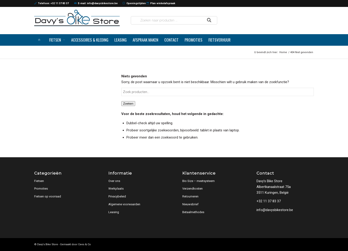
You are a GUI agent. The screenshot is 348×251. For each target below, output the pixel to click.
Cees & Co (84, 244)
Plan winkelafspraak (161, 3)
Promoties (41, 188)
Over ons (114, 181)
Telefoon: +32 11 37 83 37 (51, 3)
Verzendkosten (192, 188)
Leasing (113, 212)
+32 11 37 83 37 (268, 201)
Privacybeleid (117, 196)
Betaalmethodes (193, 212)
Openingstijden (134, 3)
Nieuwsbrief (190, 204)
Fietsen (39, 181)
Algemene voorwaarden (124, 204)
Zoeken (128, 103)
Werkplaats (116, 188)
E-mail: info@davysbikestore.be (96, 3)
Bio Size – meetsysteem (198, 181)
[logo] (77, 18)
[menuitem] (40, 40)
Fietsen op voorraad (47, 196)
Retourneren (190, 196)
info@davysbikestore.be (274, 210)
